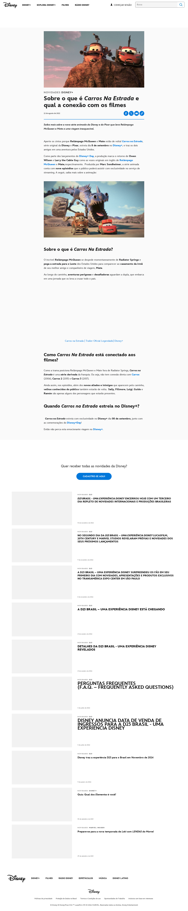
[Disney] (10, 5)
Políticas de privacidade (43, 899)
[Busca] (156, 5)
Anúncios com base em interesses (140, 899)
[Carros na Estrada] (132, 141)
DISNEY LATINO (120, 878)
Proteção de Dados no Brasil (66, 899)
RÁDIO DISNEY (66, 878)
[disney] (16, 878)
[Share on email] (136, 113)
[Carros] (135, 374)
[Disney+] (117, 145)
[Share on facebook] (126, 113)
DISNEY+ (35, 878)
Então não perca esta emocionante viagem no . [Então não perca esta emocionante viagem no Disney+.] (73, 429)
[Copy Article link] (142, 113)
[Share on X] (131, 113)
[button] (124, 5)
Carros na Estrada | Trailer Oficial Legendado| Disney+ (94, 340)
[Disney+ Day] (86, 156)
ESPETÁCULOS (86, 878)
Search (181, 4)
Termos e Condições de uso (90, 899)
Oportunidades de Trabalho (114, 899)
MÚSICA (103, 878)
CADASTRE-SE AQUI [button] (94, 476)
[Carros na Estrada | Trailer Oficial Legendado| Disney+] (94, 315)
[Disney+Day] (73, 422)
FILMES (49, 878)
